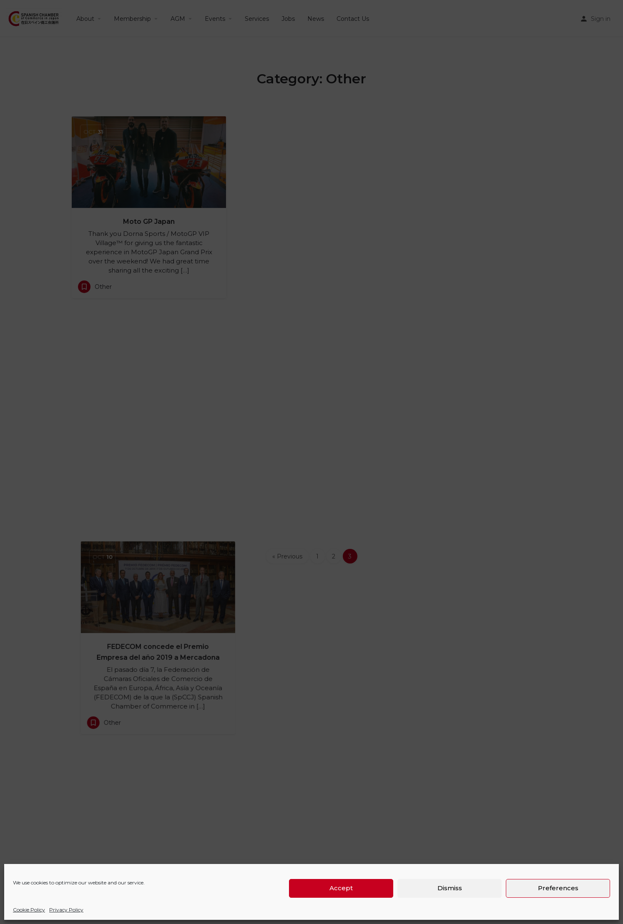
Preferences (558, 888)
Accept (341, 888)
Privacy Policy (66, 909)
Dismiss (449, 888)
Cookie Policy (29, 909)
